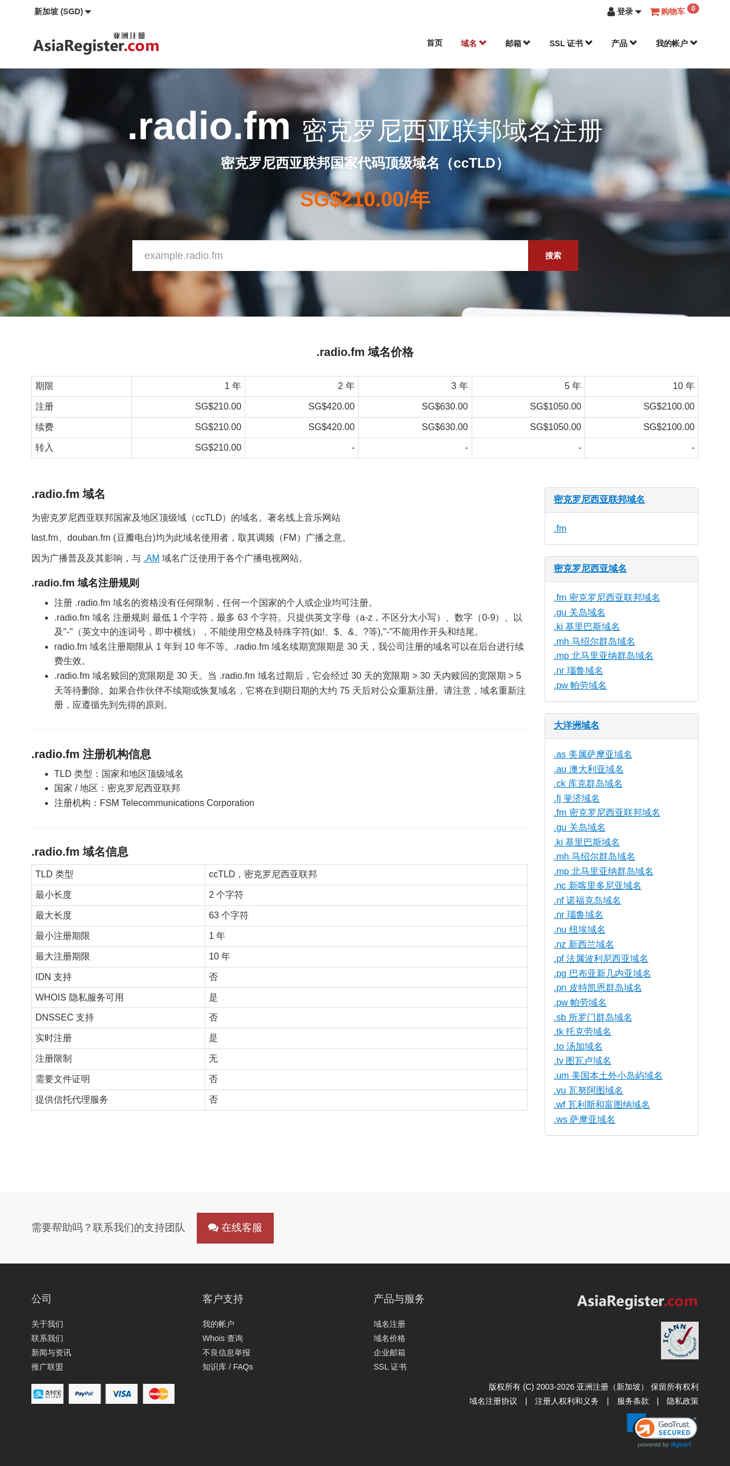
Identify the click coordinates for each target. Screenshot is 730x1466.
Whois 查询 (222, 1338)
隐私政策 (683, 1401)
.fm (560, 528)
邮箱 (518, 43)
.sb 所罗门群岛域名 (593, 1017)
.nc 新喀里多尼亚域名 (598, 885)
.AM (151, 558)
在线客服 (235, 1227)
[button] (62, 11)
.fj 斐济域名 (577, 798)
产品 (624, 43)
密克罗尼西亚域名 (590, 568)
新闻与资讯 (51, 1352)
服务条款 (633, 1401)
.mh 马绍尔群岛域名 (594, 641)
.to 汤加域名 (578, 1046)
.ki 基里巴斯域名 (587, 626)
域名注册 (389, 1324)
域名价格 (389, 1338)
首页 (435, 42)
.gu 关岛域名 (580, 612)
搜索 (553, 255)
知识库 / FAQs (227, 1366)
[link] (662, 1430)
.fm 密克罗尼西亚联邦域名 (607, 597)
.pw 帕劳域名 (580, 685)
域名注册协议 (493, 1401)
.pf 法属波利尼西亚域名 (601, 958)
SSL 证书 (571, 43)
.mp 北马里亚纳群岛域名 (604, 656)
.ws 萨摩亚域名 (584, 1119)
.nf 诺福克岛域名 (587, 900)
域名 (474, 43)
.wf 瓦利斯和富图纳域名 (602, 1104)
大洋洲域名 (576, 725)
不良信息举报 (226, 1352)
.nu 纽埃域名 (580, 929)
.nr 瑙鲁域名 (578, 670)
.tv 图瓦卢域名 (582, 1061)
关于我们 (47, 1324)
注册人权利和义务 (567, 1401)
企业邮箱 (389, 1352)
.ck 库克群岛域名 (588, 783)
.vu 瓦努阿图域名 (588, 1090)
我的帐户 (677, 43)
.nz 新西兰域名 (584, 944)
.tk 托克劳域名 (582, 1031)
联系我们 (47, 1338)
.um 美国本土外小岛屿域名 (608, 1075)
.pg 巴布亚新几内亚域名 (602, 973)
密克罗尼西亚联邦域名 (599, 499)
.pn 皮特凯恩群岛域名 (598, 988)
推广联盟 (47, 1366)
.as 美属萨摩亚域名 (593, 754)
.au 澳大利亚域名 (589, 769)
